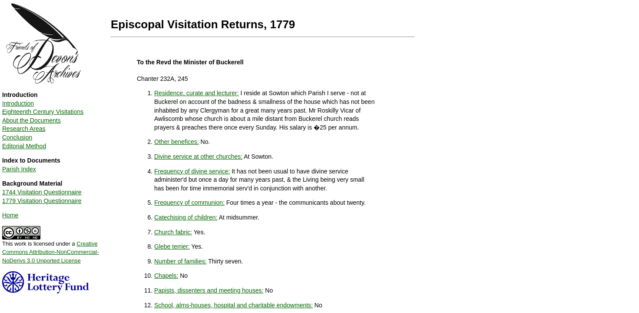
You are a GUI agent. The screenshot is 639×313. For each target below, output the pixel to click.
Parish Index (19, 169)
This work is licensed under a (50, 249)
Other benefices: (176, 141)
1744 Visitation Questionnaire (42, 192)
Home (10, 215)
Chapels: (166, 275)
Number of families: (180, 261)
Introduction (18, 103)
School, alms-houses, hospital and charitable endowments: (233, 305)
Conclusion (17, 137)
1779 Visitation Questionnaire (42, 200)
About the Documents (31, 120)
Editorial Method (24, 146)
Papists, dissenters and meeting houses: (208, 290)
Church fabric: (173, 232)
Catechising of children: (186, 217)
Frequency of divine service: (192, 171)
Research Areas (24, 128)
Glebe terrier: (172, 246)
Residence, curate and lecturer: (196, 93)
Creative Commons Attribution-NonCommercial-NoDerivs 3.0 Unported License (50, 252)
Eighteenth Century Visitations (42, 111)
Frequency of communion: (189, 202)
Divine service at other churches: (198, 156)
